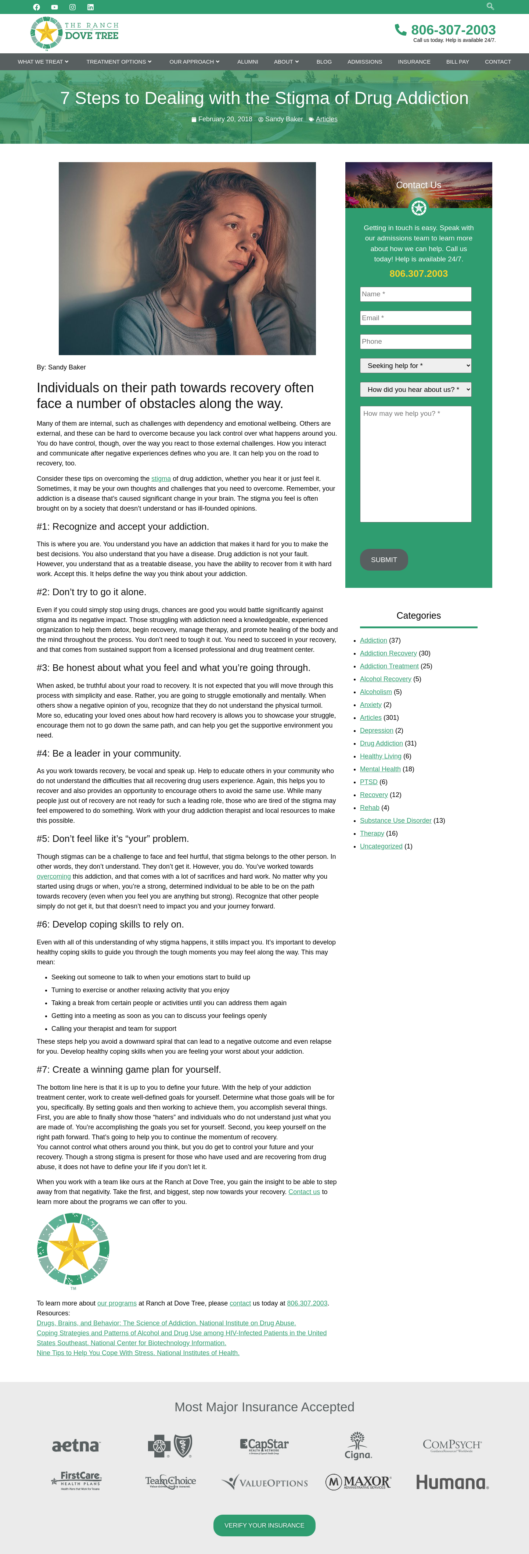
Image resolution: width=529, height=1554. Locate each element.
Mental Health (380, 770)
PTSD (369, 782)
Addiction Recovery (388, 654)
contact (240, 1303)
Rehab (369, 808)
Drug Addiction (381, 744)
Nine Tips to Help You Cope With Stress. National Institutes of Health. (138, 1353)
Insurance (414, 61)
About (287, 61)
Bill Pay (457, 61)
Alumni (247, 61)
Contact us (304, 1192)
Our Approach (195, 61)
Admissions (365, 61)
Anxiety (371, 705)
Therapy (372, 834)
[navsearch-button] (490, 7)
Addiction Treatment (389, 667)
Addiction (373, 641)
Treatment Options (120, 61)
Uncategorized (381, 847)
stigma (161, 478)
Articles (327, 119)
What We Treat (44, 61)
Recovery (374, 795)
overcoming (54, 876)
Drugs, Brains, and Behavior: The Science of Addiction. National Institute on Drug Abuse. (166, 1323)
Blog (324, 61)
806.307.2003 (307, 1303)
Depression (376, 731)
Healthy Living (381, 757)
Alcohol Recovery (385, 679)
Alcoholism (376, 692)
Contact (498, 61)
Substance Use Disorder (396, 821)
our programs (117, 1303)
